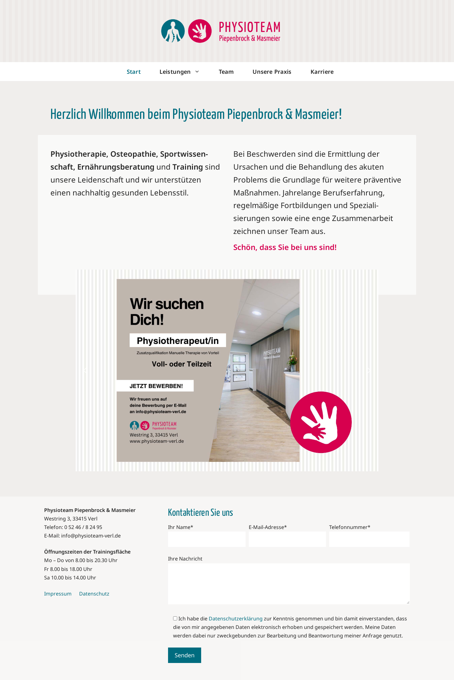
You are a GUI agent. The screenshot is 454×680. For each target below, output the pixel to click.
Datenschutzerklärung (236, 618)
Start (134, 71)
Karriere (322, 71)
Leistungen (184, 71)
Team (226, 71)
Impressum (58, 593)
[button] (85, 370)
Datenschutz (94, 593)
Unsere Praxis (272, 71)
